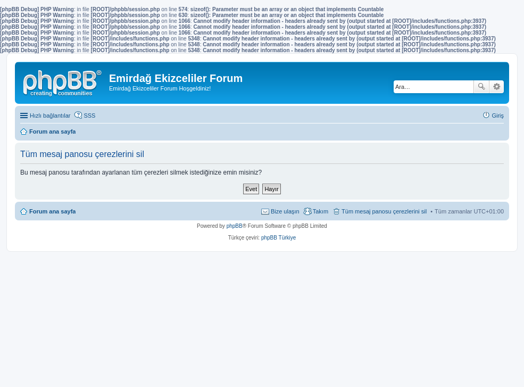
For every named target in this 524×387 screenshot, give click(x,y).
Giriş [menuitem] (498, 115)
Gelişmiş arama (496, 86)
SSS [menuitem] (89, 115)
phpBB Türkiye (278, 238)
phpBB (235, 226)
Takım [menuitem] (320, 211)
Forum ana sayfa (52, 211)
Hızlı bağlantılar (50, 115)
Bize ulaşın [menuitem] (285, 211)
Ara (481, 86)
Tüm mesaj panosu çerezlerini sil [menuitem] (384, 211)
